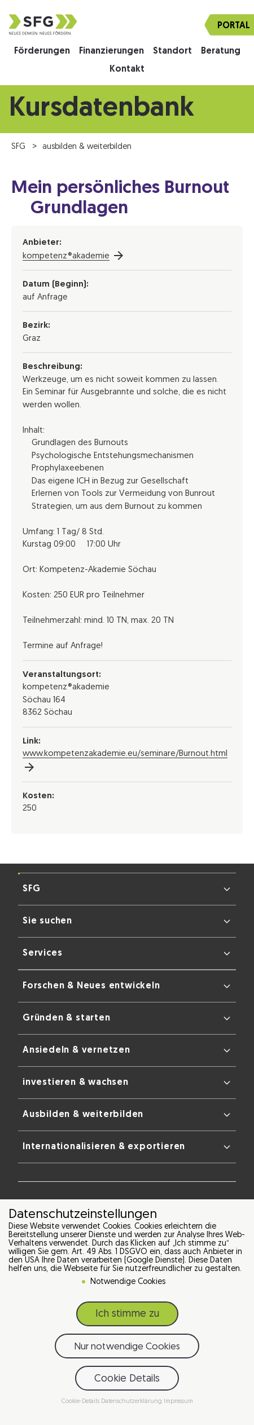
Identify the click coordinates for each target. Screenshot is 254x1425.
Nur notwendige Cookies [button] (127, 1349)
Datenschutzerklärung (132, 1404)
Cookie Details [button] (127, 1381)
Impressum (178, 1404)
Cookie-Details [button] (81, 1404)
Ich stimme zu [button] (127, 1316)
